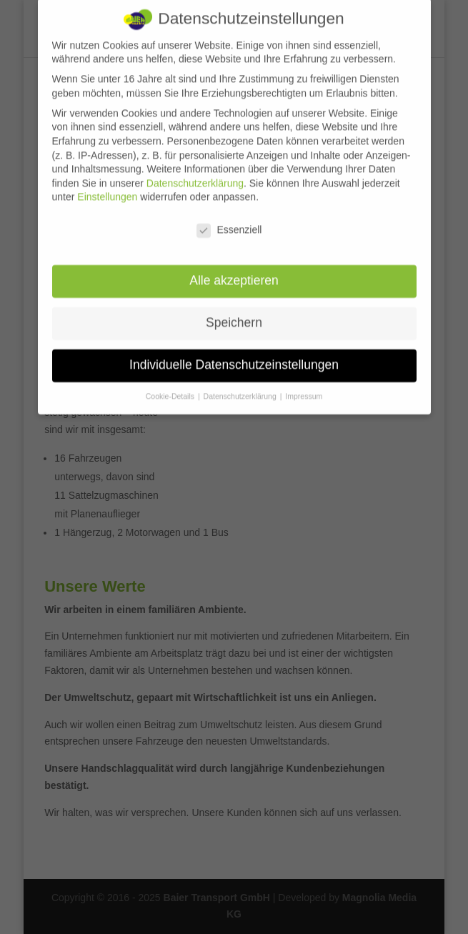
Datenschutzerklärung (195, 175)
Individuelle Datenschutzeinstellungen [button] (234, 356)
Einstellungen (107, 188)
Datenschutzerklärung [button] (241, 388)
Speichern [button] (234, 314)
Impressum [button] (303, 388)
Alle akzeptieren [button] (234, 272)
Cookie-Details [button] (171, 388)
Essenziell (229, 222)
